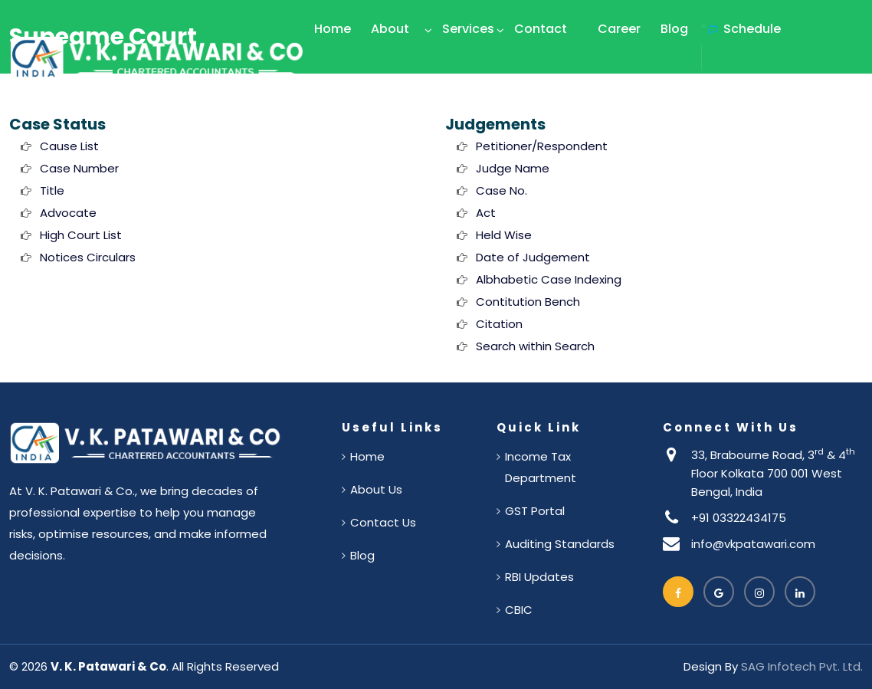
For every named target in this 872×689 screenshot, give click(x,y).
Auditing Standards (560, 544)
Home (332, 29)
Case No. (501, 190)
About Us (390, 58)
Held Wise (504, 235)
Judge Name (512, 168)
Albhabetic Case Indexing (548, 279)
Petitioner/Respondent (542, 146)
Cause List (69, 146)
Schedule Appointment (749, 58)
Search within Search (535, 346)
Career (619, 29)
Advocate (68, 213)
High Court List (81, 235)
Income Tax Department (540, 467)
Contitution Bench (528, 302)
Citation (499, 324)
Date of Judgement (533, 257)
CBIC (519, 610)
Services (468, 29)
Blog (674, 29)
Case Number (79, 168)
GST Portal (535, 511)
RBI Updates (539, 577)
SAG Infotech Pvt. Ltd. (802, 666)
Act (486, 213)
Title (52, 190)
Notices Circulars (88, 257)
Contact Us (540, 58)
